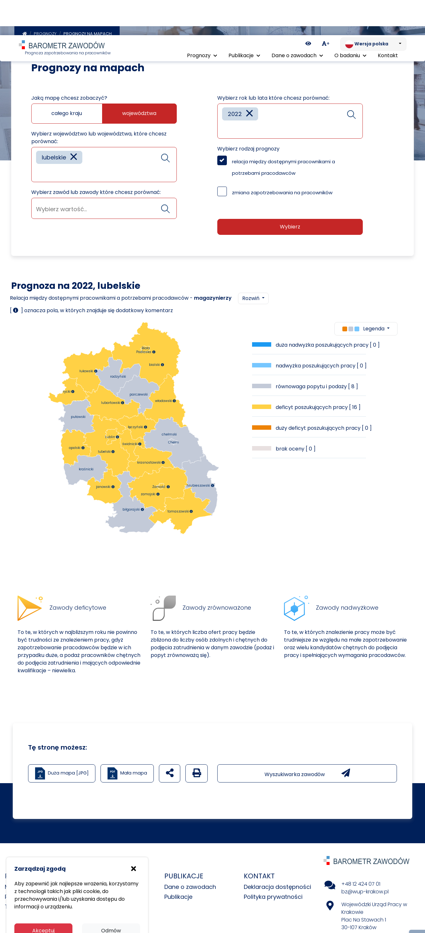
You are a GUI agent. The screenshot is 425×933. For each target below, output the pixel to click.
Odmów (111, 895)
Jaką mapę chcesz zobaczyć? (69, 96)
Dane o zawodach (190, 885)
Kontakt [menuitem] (388, 21)
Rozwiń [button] (251, 296)
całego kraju (66, 111)
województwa (139, 111)
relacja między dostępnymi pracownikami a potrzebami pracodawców (283, 166)
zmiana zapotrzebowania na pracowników (282, 191)
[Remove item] (73, 155)
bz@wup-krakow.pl (365, 890)
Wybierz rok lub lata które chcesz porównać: (273, 96)
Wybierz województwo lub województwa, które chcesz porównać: (99, 135)
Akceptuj (43, 895)
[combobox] (104, 163)
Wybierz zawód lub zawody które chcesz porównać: (96, 190)
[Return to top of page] (417, 906)
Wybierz (290, 225)
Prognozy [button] (202, 21)
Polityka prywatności (273, 895)
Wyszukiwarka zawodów (307, 771)
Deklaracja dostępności (277, 885)
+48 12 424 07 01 (360, 882)
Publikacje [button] (244, 21)
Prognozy (45, 32)
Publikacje (178, 895)
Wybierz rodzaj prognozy (248, 147)
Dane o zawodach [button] (297, 21)
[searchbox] (38, 171)
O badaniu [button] (350, 21)
